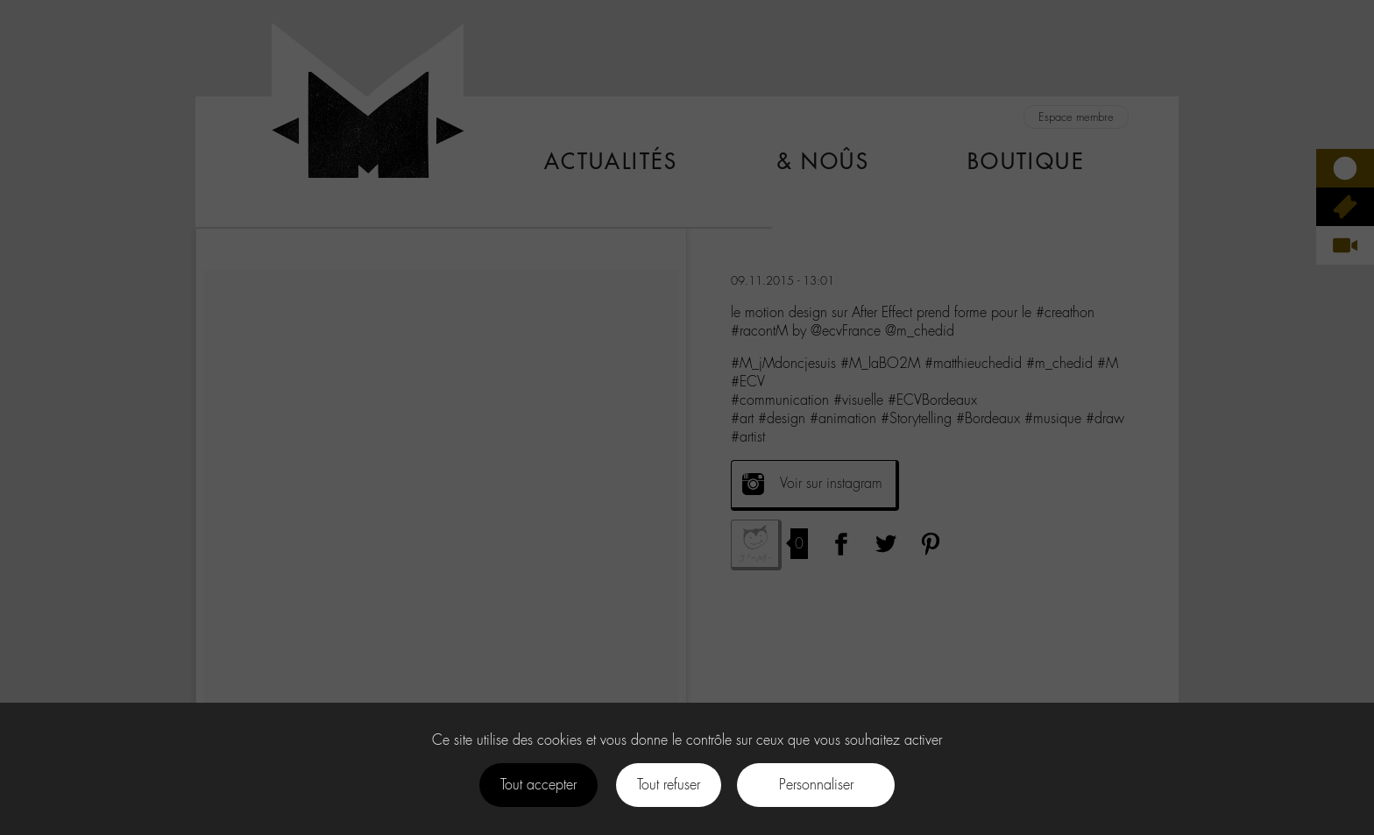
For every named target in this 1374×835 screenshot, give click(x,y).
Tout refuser (668, 784)
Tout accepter (538, 784)
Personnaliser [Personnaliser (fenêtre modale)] (816, 784)
